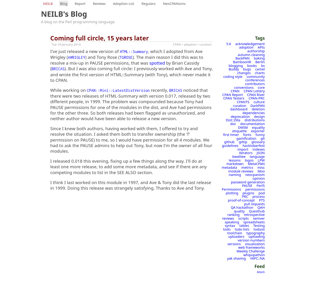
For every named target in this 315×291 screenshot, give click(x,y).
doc (233, 123)
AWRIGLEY (76, 57)
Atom (261, 272)
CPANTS (243, 101)
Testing (259, 225)
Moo (261, 171)
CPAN (235, 91)
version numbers (251, 240)
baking (259, 58)
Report (80, 3)
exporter (258, 131)
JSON (261, 152)
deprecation (240, 116)
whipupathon (254, 254)
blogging (236, 65)
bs (263, 65)
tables (244, 225)
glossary (258, 141)
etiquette (239, 131)
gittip (243, 141)
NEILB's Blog (64, 14)
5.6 (228, 43)
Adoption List (123, 3)
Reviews (99, 3)
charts (260, 72)
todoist (259, 229)
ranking (233, 214)
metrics (247, 167)
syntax (230, 225)
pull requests (254, 204)
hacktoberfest (254, 145)
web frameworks (251, 247)
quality (239, 211)
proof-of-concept (241, 200)
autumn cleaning (251, 54)
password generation (248, 182)
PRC (245, 196)
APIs (261, 47)
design (259, 116)
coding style (232, 76)
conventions (244, 87)
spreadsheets (254, 222)
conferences (255, 80)
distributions (254, 120)
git (262, 138)
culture (259, 101)
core (261, 87)
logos (249, 160)
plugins (248, 193)
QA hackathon (242, 207)
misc (261, 167)
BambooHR (242, 62)
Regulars (149, 3)
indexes (259, 149)
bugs (247, 69)
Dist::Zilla (233, 120)
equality (258, 127)
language (257, 156)
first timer (231, 134)
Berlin (260, 62)
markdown (235, 163)
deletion (258, 109)
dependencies (253, 112)
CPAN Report (232, 94)
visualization (255, 243)
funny (260, 134)
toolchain (234, 233)
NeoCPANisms (174, 3)
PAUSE (247, 185)
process (259, 196)
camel (260, 69)
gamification (246, 138)
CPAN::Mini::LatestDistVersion (118, 90)
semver (259, 218)
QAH (261, 207)
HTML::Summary (134, 51)
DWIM (243, 127)
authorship (256, 51)
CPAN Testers (233, 98)
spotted (157, 63)
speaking (232, 222)
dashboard (238, 109)
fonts (247, 134)
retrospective (254, 214)
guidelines (230, 145)
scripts (243, 218)
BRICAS (58, 68)
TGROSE (126, 57)
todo (227, 229)
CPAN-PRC (257, 98)
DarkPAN (257, 105)
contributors (255, 83)
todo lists (242, 229)
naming (235, 174)
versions (234, 243)
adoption (246, 47)
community (256, 76)
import (242, 149)
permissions (255, 189)
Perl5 (261, 185)
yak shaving (236, 258)
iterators (246, 152)
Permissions (231, 189)
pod (262, 193)
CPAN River (256, 94)
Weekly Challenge (251, 251)
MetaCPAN (256, 163)
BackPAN (242, 58)
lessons (234, 160)
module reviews (240, 171)
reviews (228, 218)
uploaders (236, 236)
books (252, 65)
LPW (261, 160)
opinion (259, 178)
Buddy (234, 69)
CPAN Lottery (254, 91)
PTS (262, 200)
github (229, 141)
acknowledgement (250, 43)
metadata (229, 167)
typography (255, 233)
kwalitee (239, 156)
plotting (232, 193)
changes (244, 72)
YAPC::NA (257, 258)
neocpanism (255, 174)
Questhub (257, 211)
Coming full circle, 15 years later (99, 38)
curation (239, 105)
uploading (257, 236)
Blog (63, 3)
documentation (252, 123)
